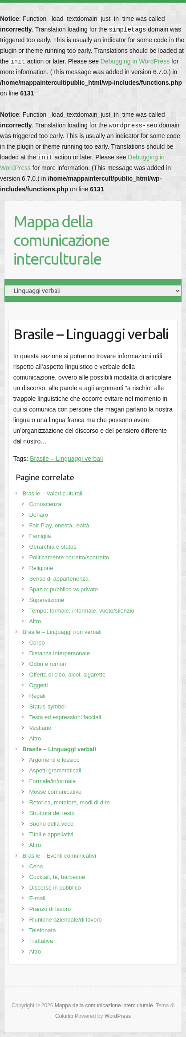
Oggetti (38, 685)
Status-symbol (47, 706)
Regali (37, 696)
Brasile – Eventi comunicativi (59, 855)
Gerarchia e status (52, 546)
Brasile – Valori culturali (52, 493)
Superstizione (46, 600)
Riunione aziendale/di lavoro (65, 919)
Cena (36, 866)
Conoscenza (45, 504)
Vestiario (40, 727)
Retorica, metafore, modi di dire (69, 802)
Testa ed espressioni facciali (65, 717)
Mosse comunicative (55, 791)
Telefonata (42, 930)
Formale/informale (52, 781)
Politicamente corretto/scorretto (69, 557)
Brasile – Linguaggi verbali (66, 458)
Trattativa (41, 941)
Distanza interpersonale (59, 653)
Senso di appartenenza (59, 578)
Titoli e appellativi (51, 834)
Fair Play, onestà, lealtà (59, 525)
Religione (41, 568)
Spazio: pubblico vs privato (63, 589)
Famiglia (40, 536)
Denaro (38, 514)
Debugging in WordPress (135, 61)
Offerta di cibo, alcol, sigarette (67, 674)
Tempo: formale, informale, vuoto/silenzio (81, 610)
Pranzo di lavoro (50, 909)
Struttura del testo (52, 813)
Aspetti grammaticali (55, 770)
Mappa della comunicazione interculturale (61, 240)
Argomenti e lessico (54, 759)
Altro (35, 621)
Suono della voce (51, 823)
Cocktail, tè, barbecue (57, 877)
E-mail (37, 898)
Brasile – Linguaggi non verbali (61, 632)
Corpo (36, 642)
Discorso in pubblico (55, 887)
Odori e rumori (47, 664)
